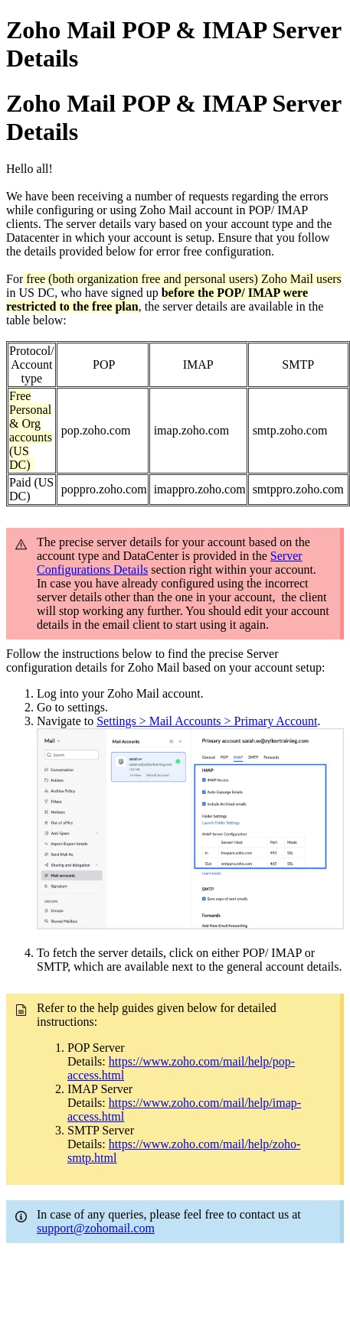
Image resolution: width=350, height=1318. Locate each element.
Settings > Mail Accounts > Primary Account (206, 720)
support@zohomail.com (96, 1228)
